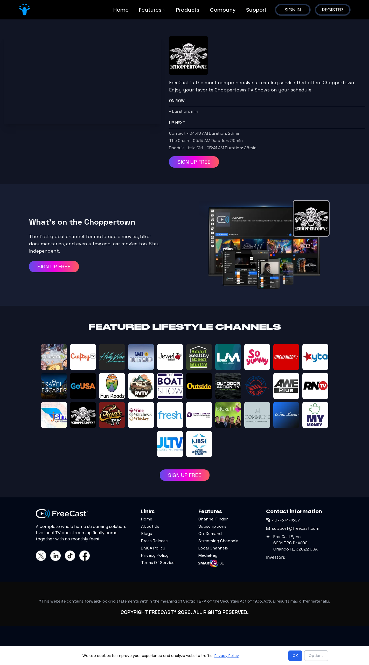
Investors (275, 557)
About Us (150, 526)
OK (295, 655)
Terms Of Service (158, 562)
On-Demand (210, 533)
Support (256, 9)
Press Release (154, 541)
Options (316, 655)
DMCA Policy (153, 548)
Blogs (146, 533)
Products (187, 9)
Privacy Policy (155, 555)
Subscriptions (212, 526)
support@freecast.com (292, 528)
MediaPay (207, 555)
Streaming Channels (218, 541)
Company (223, 9)
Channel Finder (213, 519)
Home (121, 9)
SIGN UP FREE (194, 162)
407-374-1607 (283, 520)
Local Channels (213, 548)
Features (152, 9)
